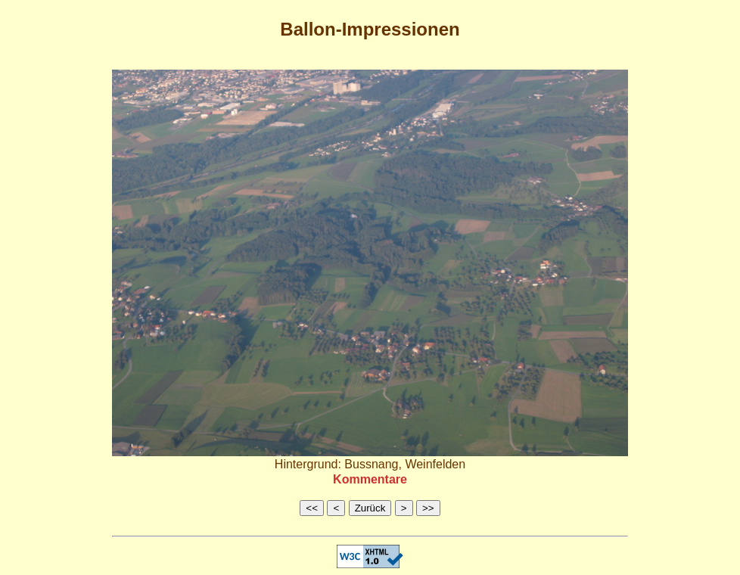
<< (312, 508)
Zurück (370, 508)
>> (428, 508)
